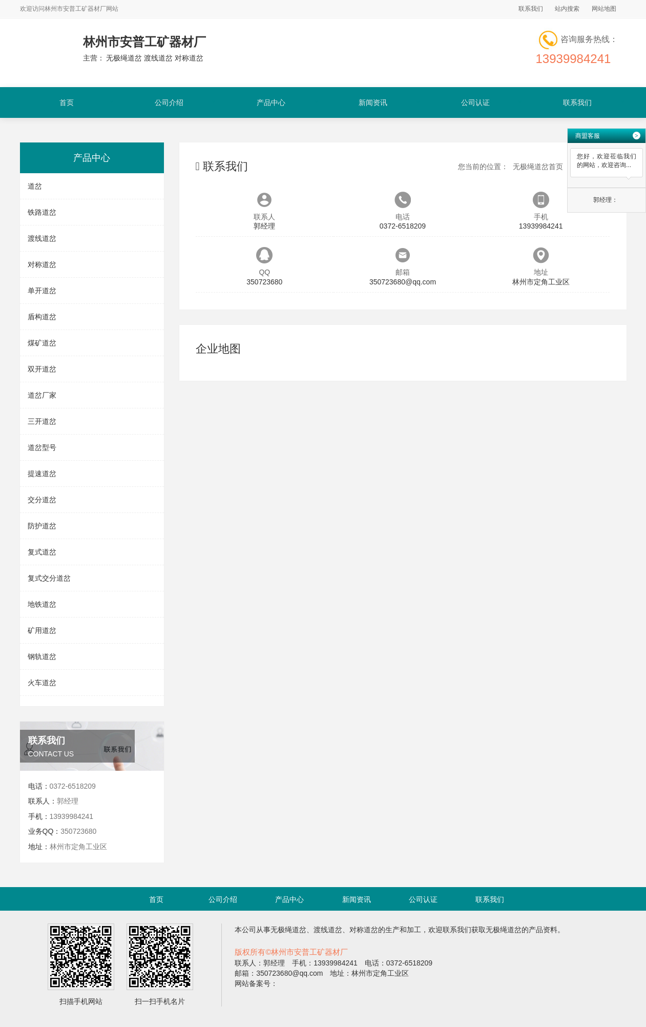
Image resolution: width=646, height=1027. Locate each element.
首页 (66, 102)
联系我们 (530, 8)
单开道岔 (42, 290)
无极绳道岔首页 (538, 166)
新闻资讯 (373, 102)
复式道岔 (42, 552)
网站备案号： (256, 983)
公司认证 (475, 102)
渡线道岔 (42, 238)
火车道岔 (42, 683)
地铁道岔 (42, 604)
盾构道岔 (42, 317)
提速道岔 (42, 473)
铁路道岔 (42, 212)
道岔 (35, 186)
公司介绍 (169, 102)
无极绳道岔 (288, 930)
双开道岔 (42, 369)
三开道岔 (42, 421)
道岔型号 (42, 447)
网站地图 (604, 8)
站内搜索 (567, 8)
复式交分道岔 (49, 578)
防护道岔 (42, 526)
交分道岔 (42, 500)
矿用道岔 (42, 630)
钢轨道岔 (42, 656)
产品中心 (271, 102)
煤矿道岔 (42, 343)
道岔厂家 (42, 395)
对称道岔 (42, 264)
